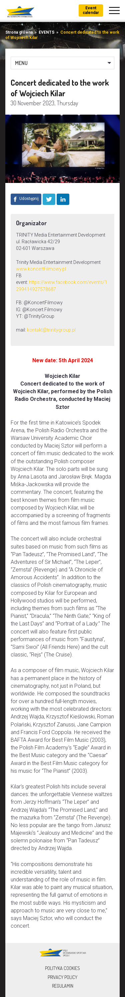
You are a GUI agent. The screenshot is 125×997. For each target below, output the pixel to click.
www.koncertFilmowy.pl (41, 269)
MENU (21, 63)
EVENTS (46, 32)
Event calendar (91, 10)
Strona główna (19, 32)
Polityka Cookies (62, 968)
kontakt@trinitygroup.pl (51, 330)
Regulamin (62, 986)
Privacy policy (62, 977)
